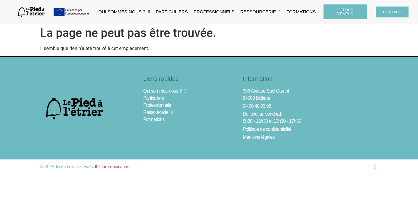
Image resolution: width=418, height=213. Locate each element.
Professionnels (214, 11)
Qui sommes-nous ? (124, 12)
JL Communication (111, 166)
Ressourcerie (260, 12)
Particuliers (172, 11)
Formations (301, 11)
